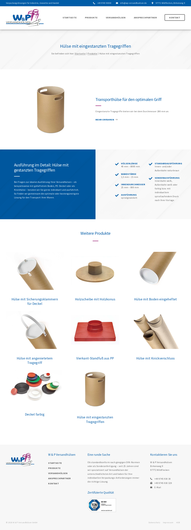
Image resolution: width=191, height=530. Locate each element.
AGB (178, 522)
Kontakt (174, 17)
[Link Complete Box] (35, 281)
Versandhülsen (116, 17)
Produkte (91, 17)
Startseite (70, 17)
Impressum (168, 522)
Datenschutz (154, 522)
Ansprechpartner (145, 17)
